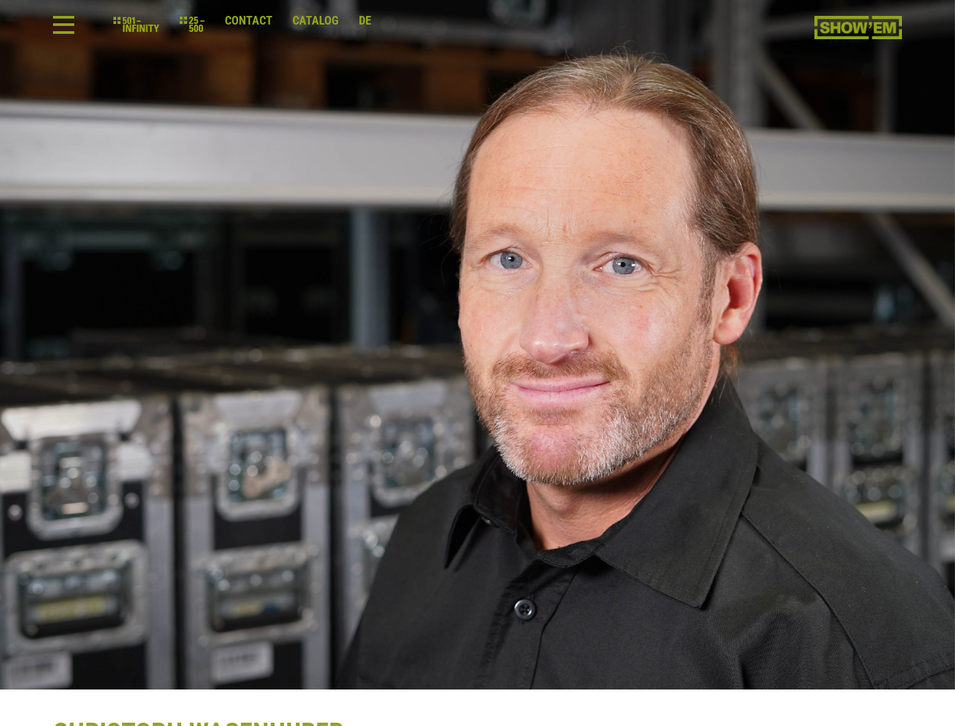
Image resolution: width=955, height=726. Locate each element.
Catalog (315, 20)
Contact (249, 20)
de (365, 20)
